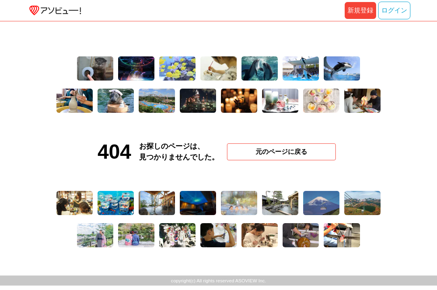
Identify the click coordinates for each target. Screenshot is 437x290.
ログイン (394, 10)
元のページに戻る (281, 151)
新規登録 (360, 10)
